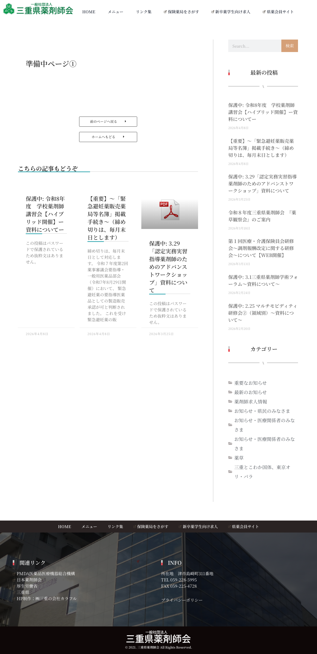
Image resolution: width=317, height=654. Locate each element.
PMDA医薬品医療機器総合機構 (44, 573)
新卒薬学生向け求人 (231, 11)
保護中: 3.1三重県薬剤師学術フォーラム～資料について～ (263, 280)
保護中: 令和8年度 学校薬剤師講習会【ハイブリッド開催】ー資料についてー (45, 214)
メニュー (115, 11)
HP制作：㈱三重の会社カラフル (45, 598)
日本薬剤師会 (27, 580)
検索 (290, 46)
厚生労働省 (25, 586)
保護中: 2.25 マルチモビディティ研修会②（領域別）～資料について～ (262, 312)
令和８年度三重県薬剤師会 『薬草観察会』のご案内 (262, 216)
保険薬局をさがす (181, 11)
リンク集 (143, 11)
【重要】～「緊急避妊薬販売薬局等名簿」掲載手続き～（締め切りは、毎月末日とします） (106, 218)
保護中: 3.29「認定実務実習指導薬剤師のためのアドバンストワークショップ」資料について (168, 266)
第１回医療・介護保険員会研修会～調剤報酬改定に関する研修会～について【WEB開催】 (261, 248)
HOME (88, 11)
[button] (108, 122)
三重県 (21, 592)
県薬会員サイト (278, 11)
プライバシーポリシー (182, 600)
